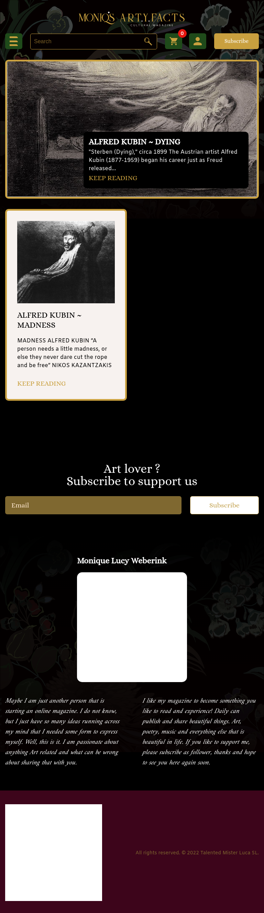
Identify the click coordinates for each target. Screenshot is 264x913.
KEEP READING (113, 178)
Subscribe (236, 41)
